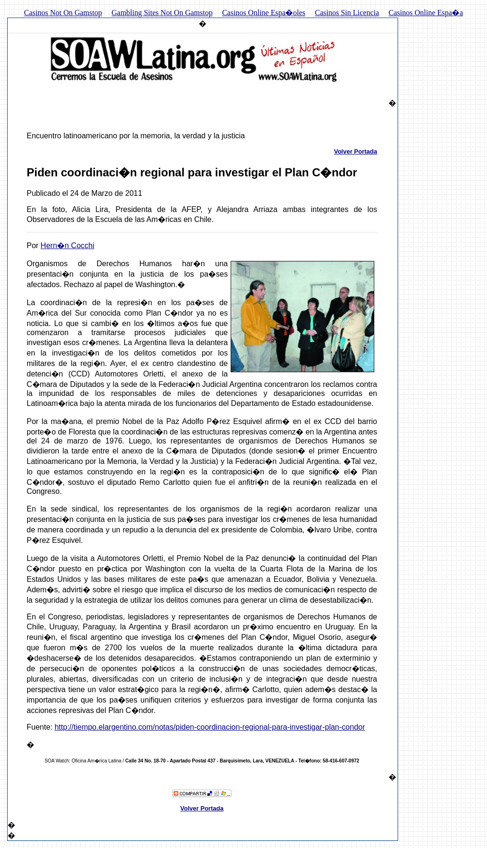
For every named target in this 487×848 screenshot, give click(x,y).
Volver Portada (355, 151)
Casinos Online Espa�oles (263, 13)
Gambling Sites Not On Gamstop (161, 13)
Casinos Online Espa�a (426, 13)
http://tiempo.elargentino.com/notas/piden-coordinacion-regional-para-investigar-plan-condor (210, 727)
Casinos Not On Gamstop (63, 13)
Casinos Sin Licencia (347, 13)
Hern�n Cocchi (67, 245)
